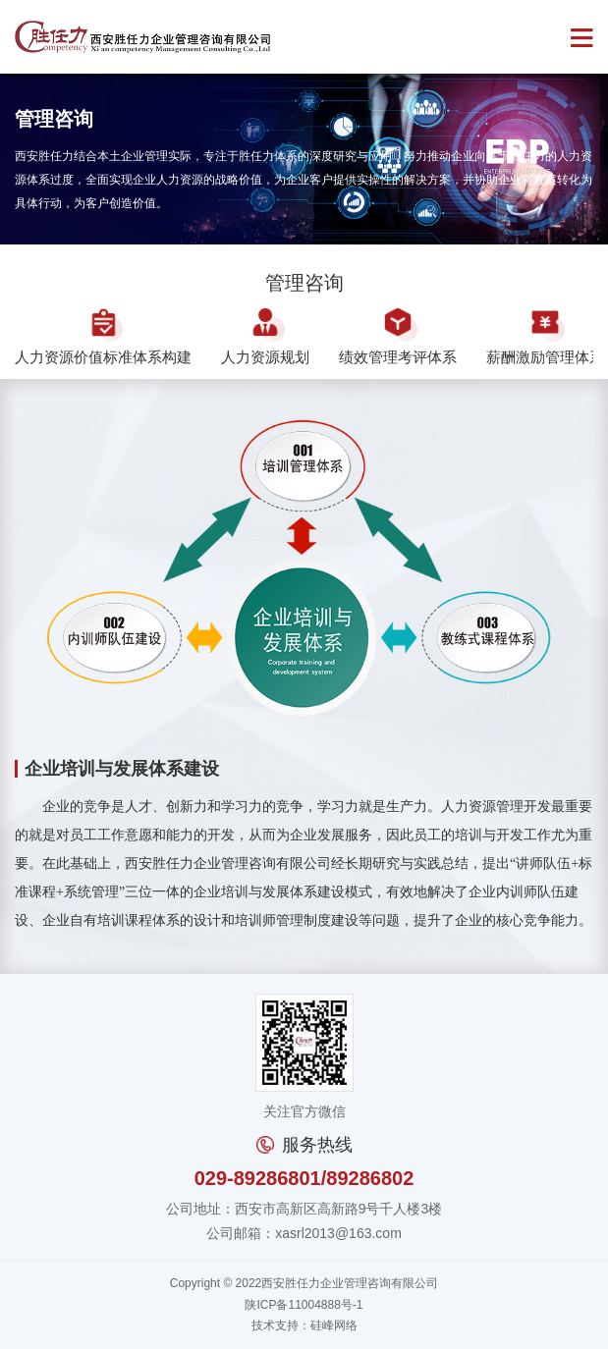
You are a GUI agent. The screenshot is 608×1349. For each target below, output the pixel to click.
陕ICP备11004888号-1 (303, 1305)
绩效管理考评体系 (398, 336)
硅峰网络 (334, 1325)
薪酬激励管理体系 (545, 336)
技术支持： (280, 1325)
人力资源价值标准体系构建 (103, 336)
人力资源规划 (265, 336)
